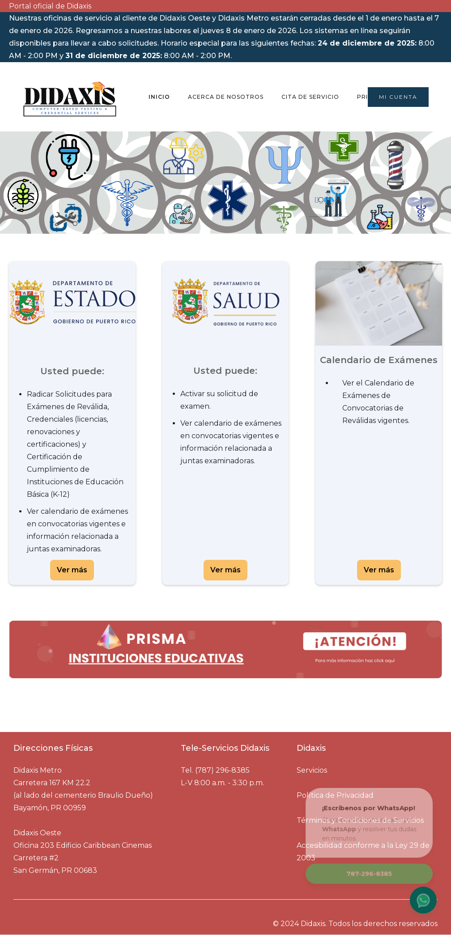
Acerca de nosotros (226, 96)
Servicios (312, 770)
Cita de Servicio (310, 96)
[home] (69, 96)
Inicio (159, 96)
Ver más (72, 570)
